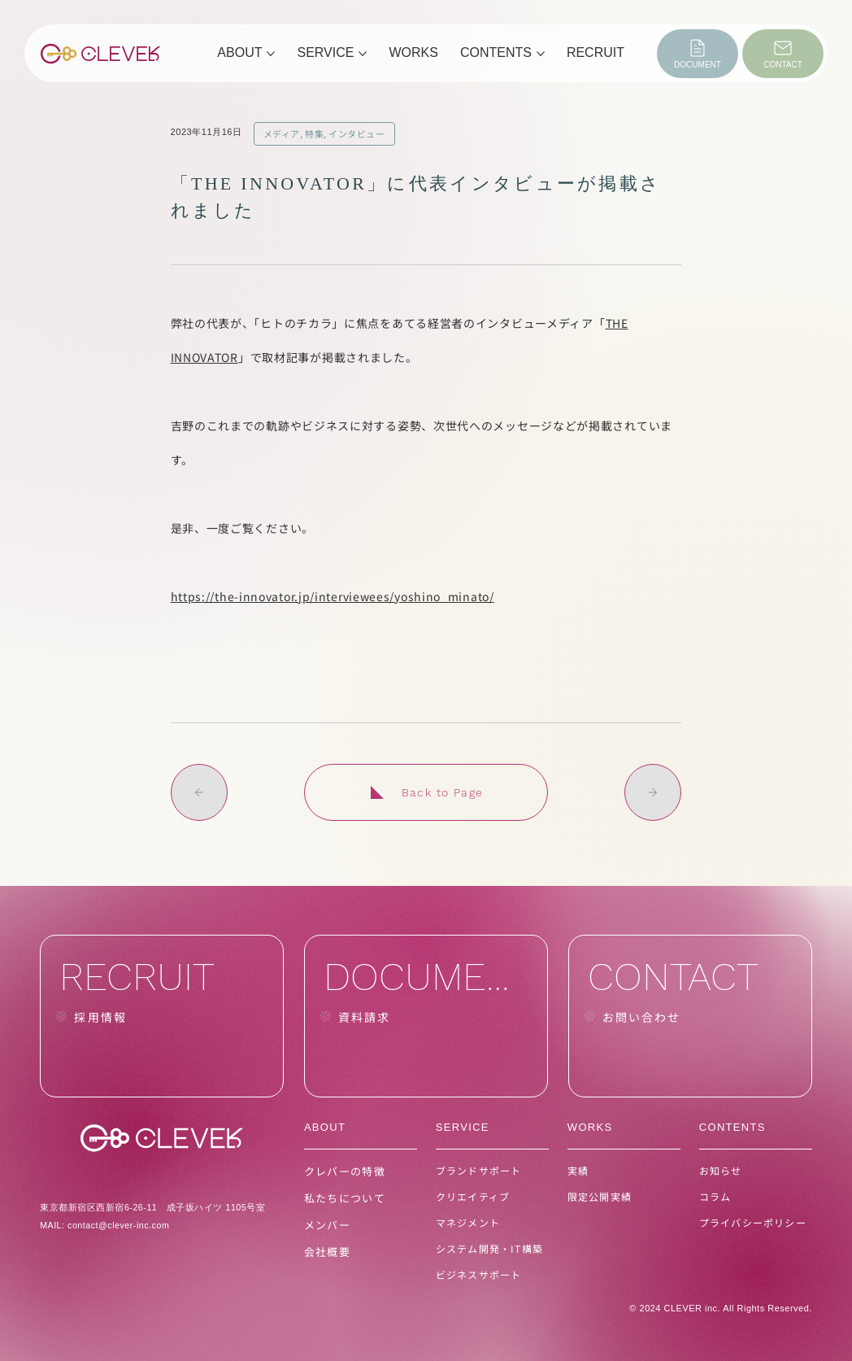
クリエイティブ (473, 1196)
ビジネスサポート (479, 1274)
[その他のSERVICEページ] (363, 54)
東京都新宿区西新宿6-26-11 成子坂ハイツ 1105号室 (152, 1207)
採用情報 (100, 1017)
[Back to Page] (426, 792)
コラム (715, 1196)
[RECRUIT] (162, 1016)
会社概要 (327, 1251)
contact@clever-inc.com (118, 1225)
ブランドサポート (479, 1170)
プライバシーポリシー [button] (752, 1222)
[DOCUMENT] (697, 53)
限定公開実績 (599, 1196)
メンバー (327, 1224)
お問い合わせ (641, 1017)
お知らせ (720, 1170)
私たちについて (344, 1198)
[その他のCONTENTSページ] (541, 54)
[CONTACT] (783, 53)
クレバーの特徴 (344, 1171)
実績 (578, 1170)
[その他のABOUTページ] (271, 54)
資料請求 (364, 1017)
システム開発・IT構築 (489, 1248)
